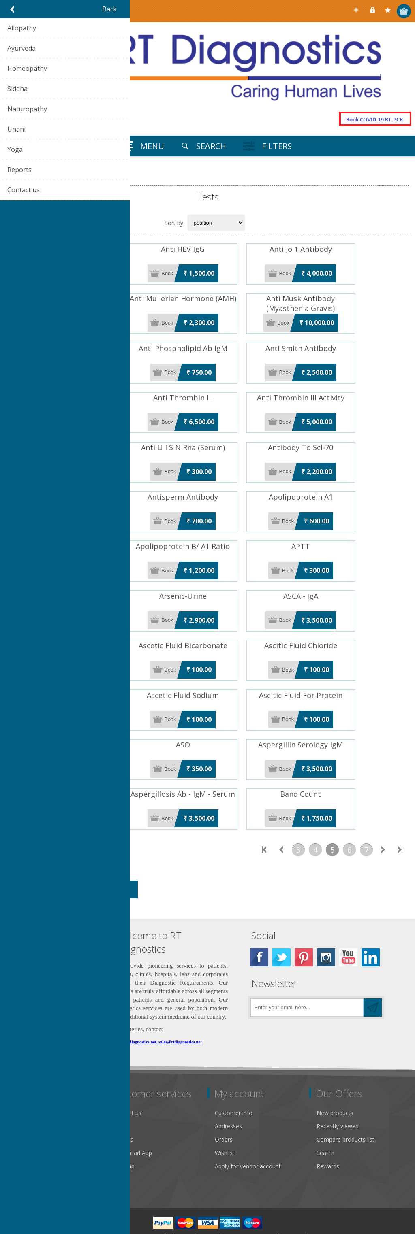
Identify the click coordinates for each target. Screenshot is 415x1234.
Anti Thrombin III (207, 390)
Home (16, 179)
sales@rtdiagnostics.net (180, 1010)
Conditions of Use (34, 1135)
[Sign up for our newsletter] (307, 976)
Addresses (228, 1095)
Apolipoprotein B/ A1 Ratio (207, 531)
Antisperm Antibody (207, 484)
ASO (207, 718)
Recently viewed (338, 1095)
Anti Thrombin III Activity (341, 390)
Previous (281, 818)
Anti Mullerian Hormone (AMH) (207, 296)
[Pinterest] (304, 926)
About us (23, 1148)
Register (357, 11)
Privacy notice (29, 1121)
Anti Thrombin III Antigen (73, 437)
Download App (132, 1121)
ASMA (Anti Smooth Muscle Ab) (73, 718)
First (264, 818)
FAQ (118, 1095)
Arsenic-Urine (207, 578)
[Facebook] (259, 926)
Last (400, 818)
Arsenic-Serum (73, 578)
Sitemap (124, 1135)
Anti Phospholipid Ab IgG (73, 343)
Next (383, 818)
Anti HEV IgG (207, 249)
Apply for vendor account (248, 1135)
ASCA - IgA (341, 578)
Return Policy (28, 1108)
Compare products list (345, 1108)
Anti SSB (73, 390)
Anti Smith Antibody (341, 343)
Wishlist (225, 1121)
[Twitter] (281, 926)
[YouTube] (348, 926)
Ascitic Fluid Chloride (341, 625)
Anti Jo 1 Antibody (341, 249)
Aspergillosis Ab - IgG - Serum (73, 765)
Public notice (28, 1081)
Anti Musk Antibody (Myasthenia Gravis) (341, 301)
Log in (373, 11)
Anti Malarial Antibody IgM (73, 296)
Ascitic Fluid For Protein (341, 672)
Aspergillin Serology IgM (341, 718)
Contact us (127, 1081)
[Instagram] (326, 926)
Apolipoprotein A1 (342, 484)
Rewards (328, 1135)
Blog (119, 1148)
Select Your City (341, 11)
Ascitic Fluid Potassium (73, 672)
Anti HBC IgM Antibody (73, 249)
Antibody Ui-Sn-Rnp (73, 484)
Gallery (20, 1095)
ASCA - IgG (73, 625)
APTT (341, 531)
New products (335, 1081)
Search (325, 1121)
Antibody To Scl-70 (341, 437)
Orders (224, 1108)
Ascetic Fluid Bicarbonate (207, 625)
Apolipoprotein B (73, 531)
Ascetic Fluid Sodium (207, 672)
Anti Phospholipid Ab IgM (207, 343)
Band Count (341, 765)
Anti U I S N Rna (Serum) (207, 437)
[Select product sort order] (216, 222)
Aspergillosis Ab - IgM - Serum (207, 765)
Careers (123, 1108)
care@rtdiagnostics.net (135, 1010)
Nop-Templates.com (304, 1204)
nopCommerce (240, 1204)
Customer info (233, 1081)
